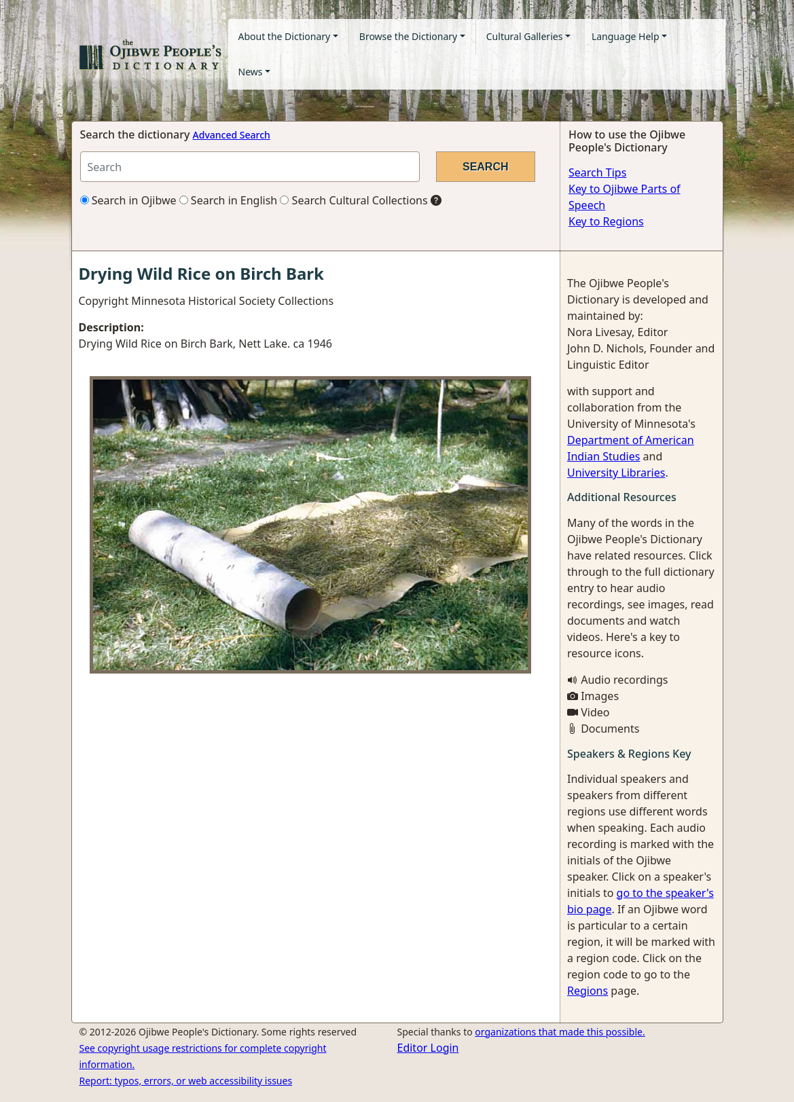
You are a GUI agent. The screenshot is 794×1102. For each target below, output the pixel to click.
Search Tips (597, 172)
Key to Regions (606, 221)
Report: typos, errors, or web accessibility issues (186, 1080)
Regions (587, 990)
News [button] (250, 71)
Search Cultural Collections (353, 200)
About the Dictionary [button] (284, 36)
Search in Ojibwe (128, 200)
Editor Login (428, 1047)
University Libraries (616, 472)
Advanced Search (231, 134)
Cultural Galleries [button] (524, 36)
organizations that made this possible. (560, 1031)
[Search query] (250, 166)
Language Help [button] (626, 36)
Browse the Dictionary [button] (408, 36)
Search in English (228, 200)
